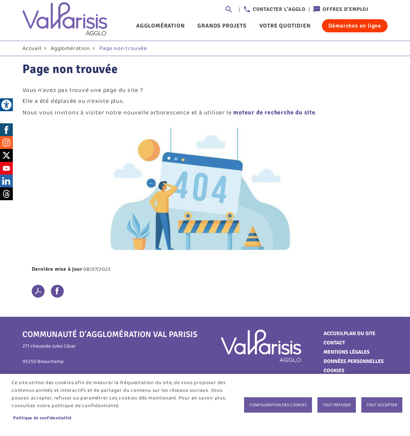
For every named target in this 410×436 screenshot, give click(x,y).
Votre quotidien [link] (285, 25)
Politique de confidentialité (42, 418)
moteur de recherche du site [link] (274, 112)
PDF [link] (38, 291)
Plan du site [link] (359, 333)
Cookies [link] (334, 370)
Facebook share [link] (57, 291)
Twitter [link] (6, 155)
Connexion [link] (381, 9)
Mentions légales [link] (347, 352)
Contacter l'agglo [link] (279, 9)
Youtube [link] (6, 168)
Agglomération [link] (160, 25)
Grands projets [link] (221, 25)
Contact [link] (334, 343)
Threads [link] (6, 193)
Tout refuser (337, 404)
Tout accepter (381, 404)
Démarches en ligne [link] (354, 25)
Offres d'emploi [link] (345, 9)
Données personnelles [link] (354, 361)
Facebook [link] (6, 129)
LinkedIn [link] (6, 181)
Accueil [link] (31, 48)
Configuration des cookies (278, 404)
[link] (6, 104)
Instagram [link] (6, 142)
